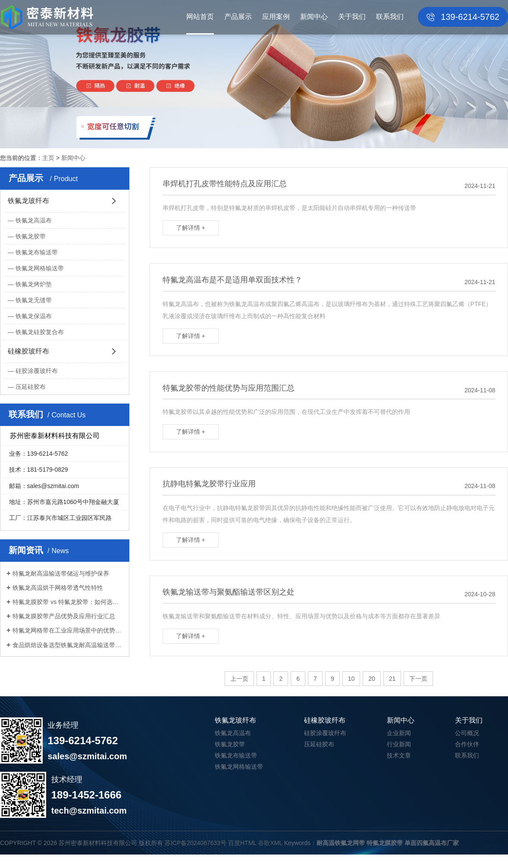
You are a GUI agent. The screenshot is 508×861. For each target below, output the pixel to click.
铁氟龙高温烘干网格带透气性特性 (58, 587)
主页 (48, 157)
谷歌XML (270, 849)
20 (371, 685)
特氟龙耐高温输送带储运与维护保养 (61, 573)
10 (351, 685)
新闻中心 (314, 16)
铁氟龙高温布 (34, 220)
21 (392, 685)
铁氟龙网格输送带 (40, 268)
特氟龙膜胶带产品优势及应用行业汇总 (64, 616)
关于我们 (352, 16)
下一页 (418, 685)
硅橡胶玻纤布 (28, 351)
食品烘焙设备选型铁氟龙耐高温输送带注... (68, 645)
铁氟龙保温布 (34, 316)
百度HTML (242, 849)
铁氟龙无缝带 (34, 300)
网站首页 (200, 16)
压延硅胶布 (31, 386)
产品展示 (238, 16)
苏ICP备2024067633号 (195, 849)
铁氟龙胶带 (31, 236)
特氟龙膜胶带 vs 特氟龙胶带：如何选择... (68, 601)
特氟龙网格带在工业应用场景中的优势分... (68, 630)
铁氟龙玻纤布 (28, 200)
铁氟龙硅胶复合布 (40, 332)
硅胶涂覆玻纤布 (37, 370)
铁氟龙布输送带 (37, 252)
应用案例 (276, 16)
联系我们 (390, 16)
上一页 (239, 685)
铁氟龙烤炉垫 (34, 284)
